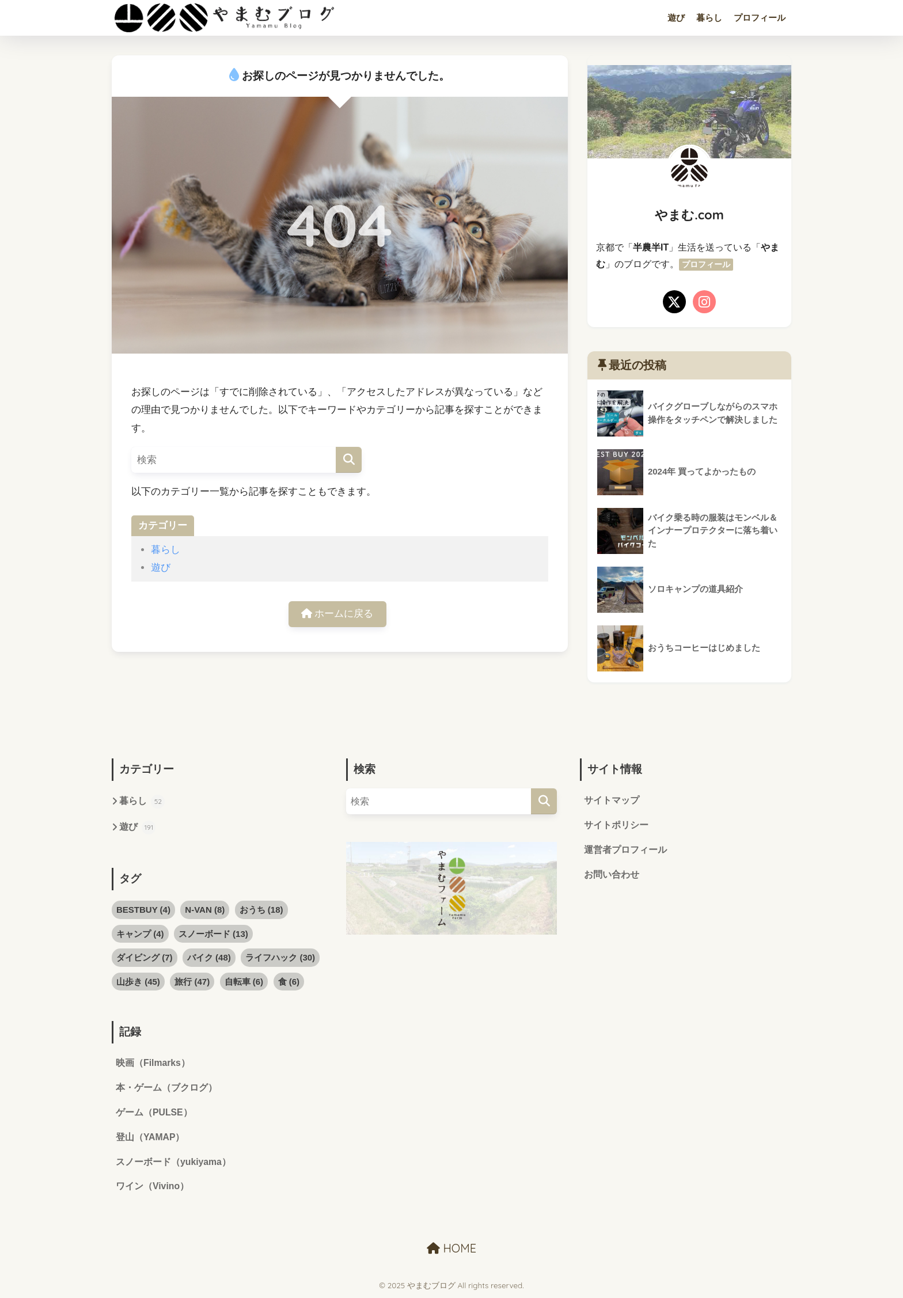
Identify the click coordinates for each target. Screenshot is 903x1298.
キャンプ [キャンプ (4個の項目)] (140, 934)
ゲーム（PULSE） (154, 1113)
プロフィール (760, 17)
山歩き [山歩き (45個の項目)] (138, 981)
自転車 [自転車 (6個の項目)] (244, 981)
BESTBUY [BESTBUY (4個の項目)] (143, 909)
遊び (676, 17)
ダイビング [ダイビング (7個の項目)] (144, 957)
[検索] (349, 460)
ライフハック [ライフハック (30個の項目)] (280, 957)
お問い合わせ (611, 875)
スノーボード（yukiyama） (174, 1163)
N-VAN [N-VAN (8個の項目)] (205, 909)
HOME (451, 1249)
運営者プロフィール (625, 850)
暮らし (709, 17)
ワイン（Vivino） (152, 1188)
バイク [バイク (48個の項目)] (209, 957)
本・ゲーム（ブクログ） (166, 1088)
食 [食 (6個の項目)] (289, 981)
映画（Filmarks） (153, 1063)
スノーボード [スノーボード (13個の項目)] (213, 934)
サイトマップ (611, 801)
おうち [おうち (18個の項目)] (261, 909)
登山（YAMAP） (150, 1138)
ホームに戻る (337, 614)
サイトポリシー (616, 825)
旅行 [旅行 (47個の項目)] (192, 981)
